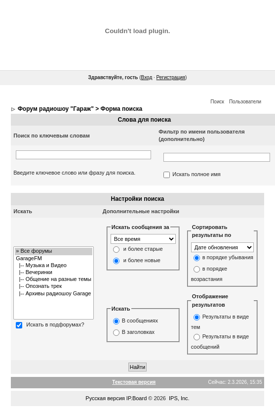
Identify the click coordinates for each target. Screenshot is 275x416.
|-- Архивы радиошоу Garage (53, 293)
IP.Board (136, 398)
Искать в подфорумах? (55, 325)
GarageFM (53, 258)
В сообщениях (140, 321)
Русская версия (104, 398)
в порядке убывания (227, 257)
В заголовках (138, 332)
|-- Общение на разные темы (53, 279)
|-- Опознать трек (53, 286)
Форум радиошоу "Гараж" (56, 108)
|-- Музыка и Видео (53, 265)
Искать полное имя (196, 175)
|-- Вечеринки (53, 272)
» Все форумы (53, 251)
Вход (147, 77)
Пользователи (245, 101)
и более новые (141, 261)
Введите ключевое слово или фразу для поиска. (74, 173)
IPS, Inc (178, 398)
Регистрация (171, 77)
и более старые (143, 249)
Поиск (217, 101)
